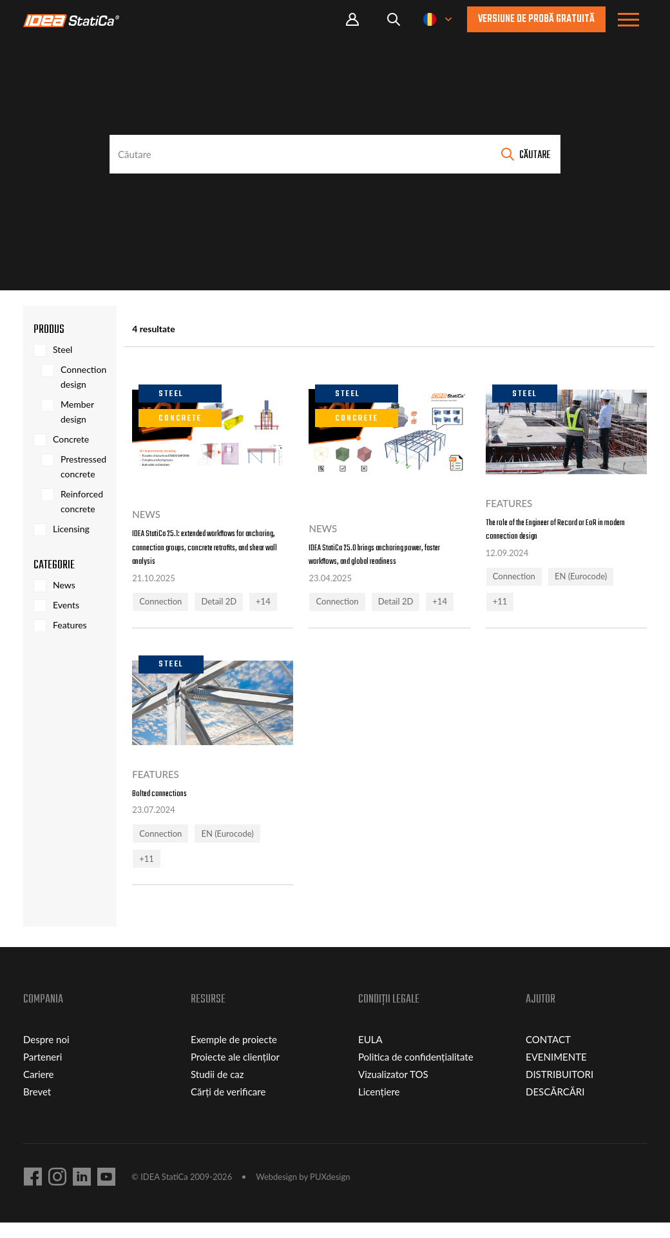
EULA (370, 1055)
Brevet (37, 1107)
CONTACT (548, 1055)
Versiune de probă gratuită (536, 19)
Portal (352, 19)
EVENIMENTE (556, 1072)
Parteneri (42, 1072)
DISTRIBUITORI (559, 1089)
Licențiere (378, 1107)
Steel (62, 349)
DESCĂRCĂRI (555, 1107)
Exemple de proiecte (234, 1055)
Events (66, 604)
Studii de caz (217, 1089)
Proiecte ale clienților (235, 1072)
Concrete (71, 439)
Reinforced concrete (82, 501)
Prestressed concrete (83, 466)
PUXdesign (330, 1192)
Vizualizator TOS (393, 1089)
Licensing (71, 528)
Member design (77, 411)
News (64, 584)
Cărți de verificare (228, 1107)
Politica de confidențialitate (416, 1072)
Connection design (83, 377)
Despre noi (46, 1055)
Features (70, 624)
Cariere (38, 1089)
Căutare (534, 155)
